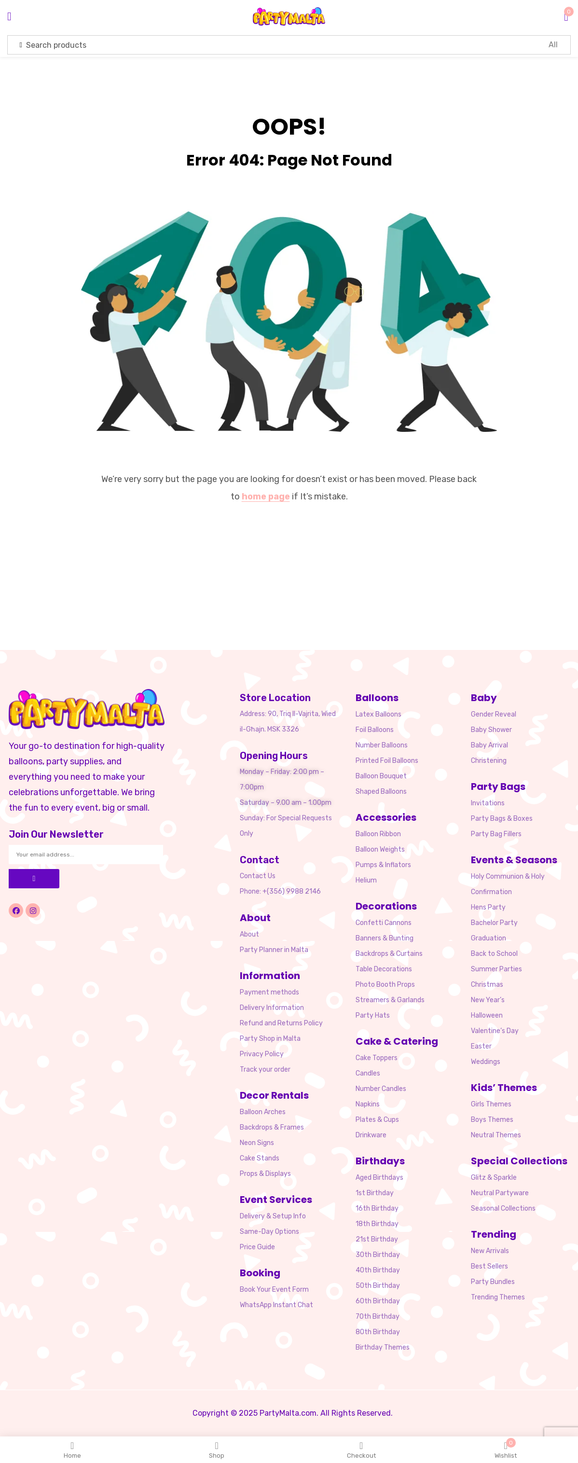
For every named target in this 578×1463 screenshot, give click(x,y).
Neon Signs (257, 1143)
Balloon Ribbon (378, 834)
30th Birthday (378, 1255)
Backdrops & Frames (272, 1127)
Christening (489, 761)
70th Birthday (377, 1316)
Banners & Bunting (384, 938)
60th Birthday (378, 1301)
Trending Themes (498, 1297)
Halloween (487, 1015)
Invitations (488, 803)
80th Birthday (378, 1332)
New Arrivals (490, 1251)
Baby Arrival (489, 745)
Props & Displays (265, 1174)
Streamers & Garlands (390, 1000)
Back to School (494, 954)
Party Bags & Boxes (502, 818)
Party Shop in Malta (270, 1039)
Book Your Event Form (274, 1289)
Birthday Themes (383, 1347)
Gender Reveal (493, 714)
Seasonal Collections (503, 1208)
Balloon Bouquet (381, 776)
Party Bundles (493, 1282)
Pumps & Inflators (383, 865)
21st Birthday (377, 1239)
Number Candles (381, 1089)
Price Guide (257, 1247)
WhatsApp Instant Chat (276, 1305)
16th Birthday (377, 1208)
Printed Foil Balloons (387, 761)
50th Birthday (378, 1286)
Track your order (265, 1069)
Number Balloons (382, 745)
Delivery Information (272, 1008)
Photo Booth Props (385, 984)
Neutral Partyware (500, 1193)
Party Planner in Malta (274, 950)
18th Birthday (377, 1224)
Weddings (485, 1062)
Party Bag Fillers (496, 834)
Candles (368, 1073)
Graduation (488, 938)
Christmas (487, 984)
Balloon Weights (380, 849)
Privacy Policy (262, 1054)
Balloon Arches (263, 1112)
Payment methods (269, 992)
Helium (366, 880)
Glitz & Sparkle (494, 1177)
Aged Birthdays (379, 1177)
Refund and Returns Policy (281, 1023)
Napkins (368, 1104)
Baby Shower (491, 730)
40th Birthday (378, 1270)
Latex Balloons (378, 714)
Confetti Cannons (384, 923)
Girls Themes (491, 1104)
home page (266, 496)
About (249, 934)
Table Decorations (384, 969)
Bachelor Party (494, 923)
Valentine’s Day (495, 1031)
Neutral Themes (496, 1135)
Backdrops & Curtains (389, 954)
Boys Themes (492, 1120)
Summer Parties (496, 969)
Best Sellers (489, 1266)
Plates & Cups (377, 1120)
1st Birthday (375, 1193)
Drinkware (371, 1135)
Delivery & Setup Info (273, 1216)
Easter (481, 1046)
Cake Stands (259, 1158)
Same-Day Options (269, 1232)
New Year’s (488, 1000)
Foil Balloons (375, 730)
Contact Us (257, 876)
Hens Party (488, 907)
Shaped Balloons (381, 791)
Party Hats (373, 1015)
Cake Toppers (377, 1058)
